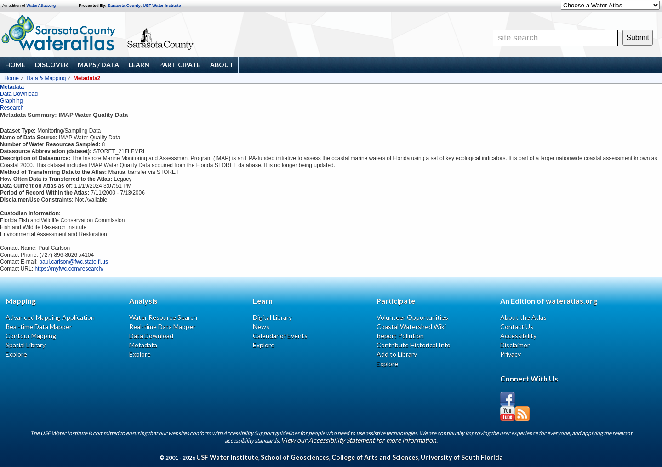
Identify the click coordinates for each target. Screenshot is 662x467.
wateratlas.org (571, 300)
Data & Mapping (46, 78)
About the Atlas (523, 317)
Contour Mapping (31, 336)
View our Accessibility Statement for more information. (359, 440)
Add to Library (397, 354)
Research (11, 107)
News (261, 326)
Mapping (21, 300)
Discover (51, 65)
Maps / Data (98, 65)
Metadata (12, 87)
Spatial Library (26, 345)
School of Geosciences (295, 457)
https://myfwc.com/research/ (68, 268)
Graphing (11, 101)
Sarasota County (124, 5)
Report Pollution (400, 336)
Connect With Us (529, 378)
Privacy (510, 354)
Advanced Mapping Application (50, 317)
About (222, 65)
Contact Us (516, 326)
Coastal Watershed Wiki (411, 326)
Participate (179, 65)
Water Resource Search (163, 317)
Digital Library (272, 317)
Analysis (143, 300)
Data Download (19, 94)
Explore (16, 354)
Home (15, 65)
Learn (139, 65)
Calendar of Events (280, 336)
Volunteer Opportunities (412, 317)
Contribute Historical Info (414, 345)
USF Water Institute (162, 5)
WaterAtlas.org (41, 5)
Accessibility (518, 336)
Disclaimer (515, 345)
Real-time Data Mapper (39, 326)
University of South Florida (462, 457)
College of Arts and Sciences (374, 457)
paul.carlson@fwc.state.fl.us (73, 262)
